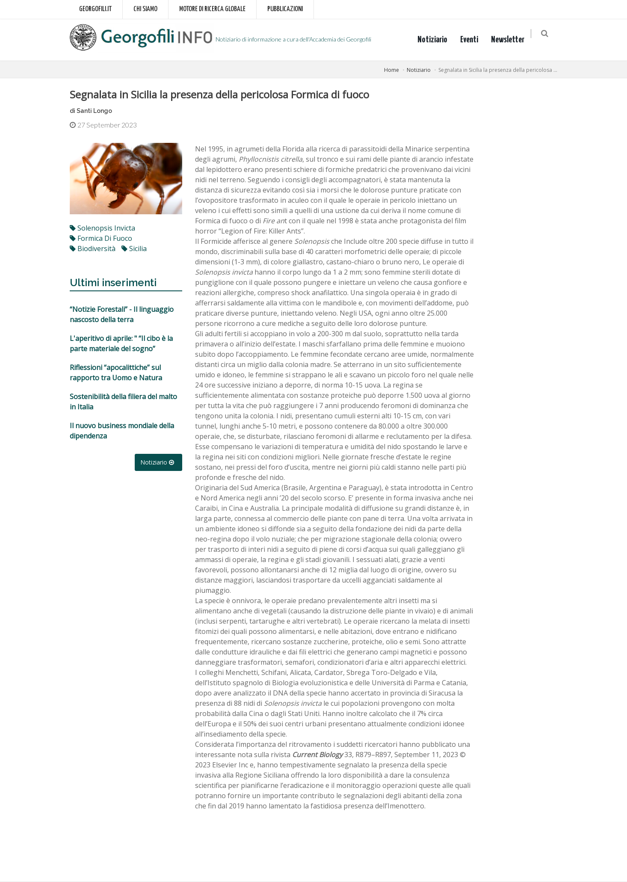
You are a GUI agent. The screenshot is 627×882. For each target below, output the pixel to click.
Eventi (473, 40)
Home (391, 70)
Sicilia (134, 248)
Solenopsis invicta (102, 228)
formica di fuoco (101, 238)
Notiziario (437, 40)
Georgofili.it (95, 9)
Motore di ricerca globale (212, 9)
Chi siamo (145, 9)
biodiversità (92, 248)
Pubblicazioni (285, 9)
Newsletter (512, 40)
